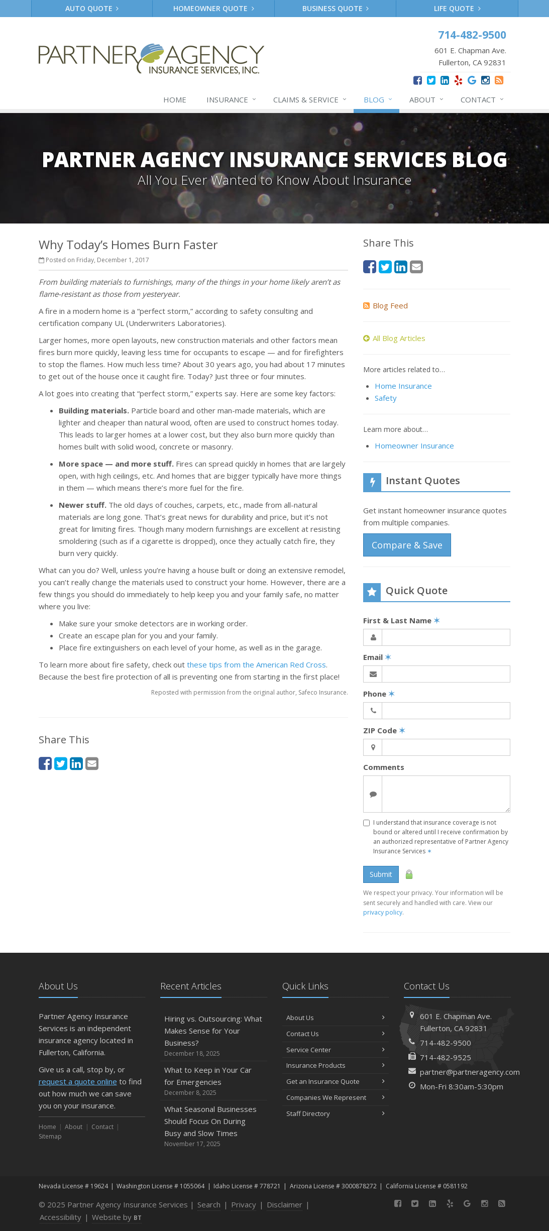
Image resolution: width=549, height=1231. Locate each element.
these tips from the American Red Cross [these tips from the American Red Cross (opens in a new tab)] (256, 664)
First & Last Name (401, 620)
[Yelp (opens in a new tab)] (458, 80)
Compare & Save (407, 545)
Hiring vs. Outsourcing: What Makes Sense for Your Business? (213, 1036)
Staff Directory (335, 1113)
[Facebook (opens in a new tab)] (417, 80)
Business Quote (335, 8)
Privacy (243, 1204)
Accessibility (60, 1217)
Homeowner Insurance (414, 445)
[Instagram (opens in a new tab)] (485, 80)
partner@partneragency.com (470, 1072)
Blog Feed (385, 305)
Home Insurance (403, 386)
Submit (381, 874)
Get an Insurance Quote (335, 1081)
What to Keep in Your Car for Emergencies (213, 1081)
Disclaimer (284, 1204)
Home (174, 99)
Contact (483, 99)
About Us (335, 1017)
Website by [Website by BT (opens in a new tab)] (117, 1217)
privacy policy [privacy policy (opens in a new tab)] (382, 912)
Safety (386, 398)
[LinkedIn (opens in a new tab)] (445, 80)
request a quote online (78, 1081)
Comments (383, 767)
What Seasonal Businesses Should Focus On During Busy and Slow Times (213, 1126)
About (427, 99)
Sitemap (50, 1136)
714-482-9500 (445, 1043)
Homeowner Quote (213, 8)
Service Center (335, 1049)
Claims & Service (310, 99)
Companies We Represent (335, 1097)
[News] (499, 80)
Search (209, 1204)
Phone (379, 694)
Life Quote (457, 8)
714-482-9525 (445, 1057)
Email (377, 657)
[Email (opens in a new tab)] (91, 763)
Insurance (231, 99)
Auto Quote (92, 8)
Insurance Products (335, 1065)
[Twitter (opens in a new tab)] (431, 80)
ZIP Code (384, 730)
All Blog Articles (394, 338)
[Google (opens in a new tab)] (472, 80)
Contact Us (335, 1033)
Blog (378, 99)
